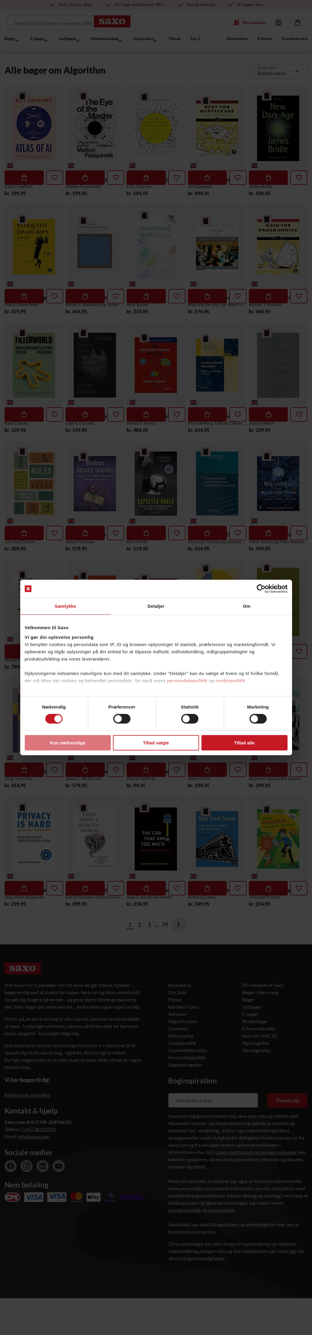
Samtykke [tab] (65, 606)
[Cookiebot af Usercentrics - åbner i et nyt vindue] (261, 588)
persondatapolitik (187, 680)
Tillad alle (244, 742)
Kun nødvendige (67, 742)
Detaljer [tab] (156, 606)
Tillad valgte (156, 742)
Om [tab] (246, 606)
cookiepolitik (230, 680)
